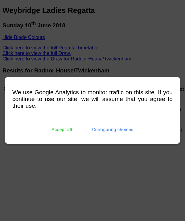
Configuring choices (113, 129)
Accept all (62, 129)
